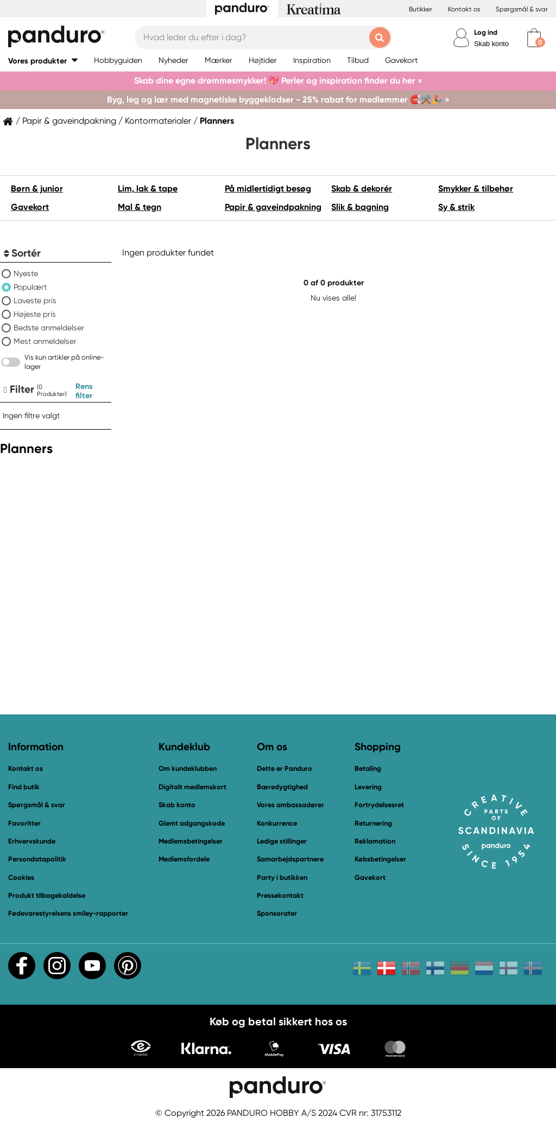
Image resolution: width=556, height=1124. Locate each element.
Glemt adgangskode (192, 823)
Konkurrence (277, 823)
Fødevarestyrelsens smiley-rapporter (68, 913)
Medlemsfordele (184, 859)
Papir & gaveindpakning (69, 121)
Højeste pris (35, 314)
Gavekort (30, 207)
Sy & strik (456, 207)
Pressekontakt (280, 895)
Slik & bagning (360, 207)
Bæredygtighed (282, 787)
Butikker (420, 9)
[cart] (534, 37)
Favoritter (24, 823)
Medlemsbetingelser (191, 841)
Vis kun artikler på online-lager (64, 362)
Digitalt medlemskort (192, 787)
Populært (30, 287)
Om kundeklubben (188, 768)
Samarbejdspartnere (290, 859)
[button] (43, 60)
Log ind (485, 32)
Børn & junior (37, 188)
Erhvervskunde (31, 841)
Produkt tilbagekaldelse (46, 895)
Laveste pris (35, 300)
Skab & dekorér (361, 188)
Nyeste (26, 273)
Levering (368, 787)
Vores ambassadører (290, 805)
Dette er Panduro (284, 768)
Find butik (24, 787)
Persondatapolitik (37, 859)
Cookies (21, 878)
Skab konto (491, 44)
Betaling (368, 768)
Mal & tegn (139, 207)
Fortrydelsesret (379, 805)
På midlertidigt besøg (268, 188)
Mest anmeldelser (45, 341)
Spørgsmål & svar (522, 9)
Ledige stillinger (282, 841)
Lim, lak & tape (148, 188)
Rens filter (84, 390)
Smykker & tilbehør (475, 188)
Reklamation (375, 841)
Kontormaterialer (158, 121)
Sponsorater (277, 913)
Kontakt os (464, 9)
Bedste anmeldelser (49, 327)
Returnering (373, 823)
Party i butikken (282, 877)
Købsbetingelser (380, 859)
